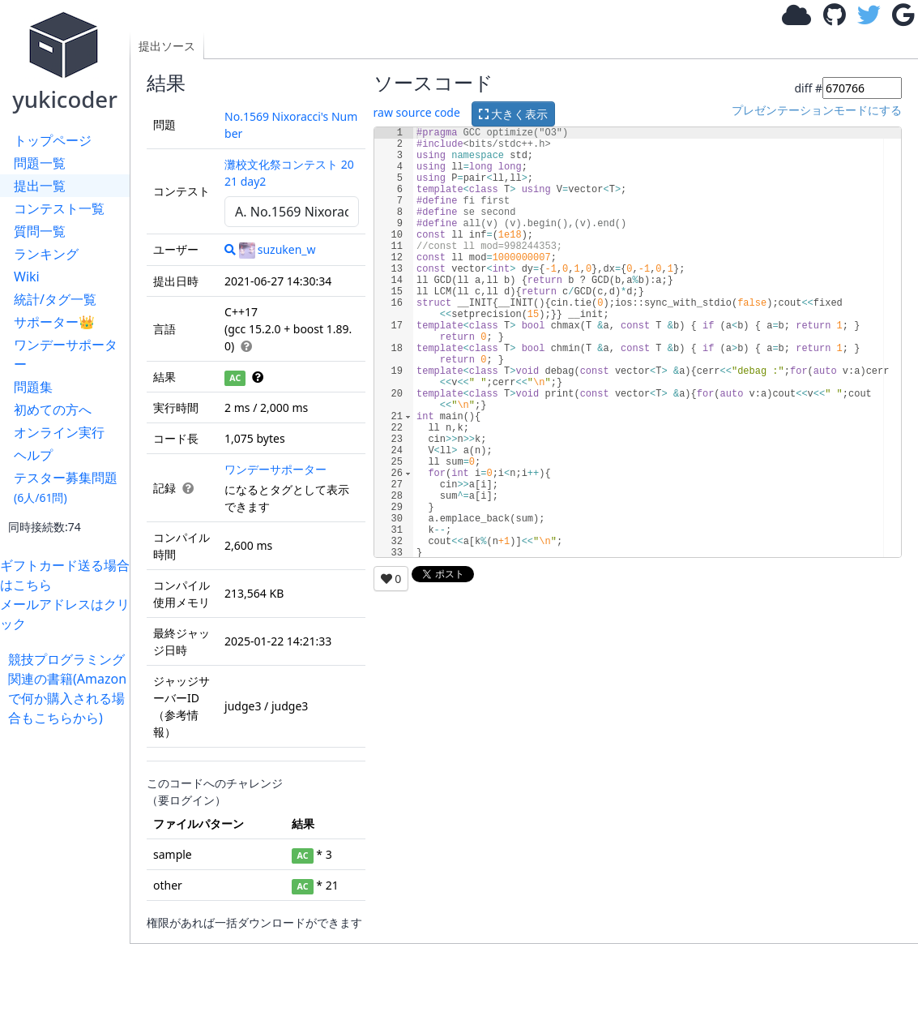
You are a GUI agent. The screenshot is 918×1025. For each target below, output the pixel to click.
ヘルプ (33, 455)
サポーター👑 (54, 322)
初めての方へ (53, 409)
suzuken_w (277, 249)
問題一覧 (40, 163)
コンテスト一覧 (59, 208)
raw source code (417, 112)
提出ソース (167, 46)
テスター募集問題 (65, 487)
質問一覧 (40, 231)
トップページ (53, 140)
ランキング (46, 254)
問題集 (33, 387)
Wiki (27, 276)
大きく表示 (514, 114)
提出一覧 (40, 186)
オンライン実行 (59, 432)
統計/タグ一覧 (55, 299)
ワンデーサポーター (65, 354)
